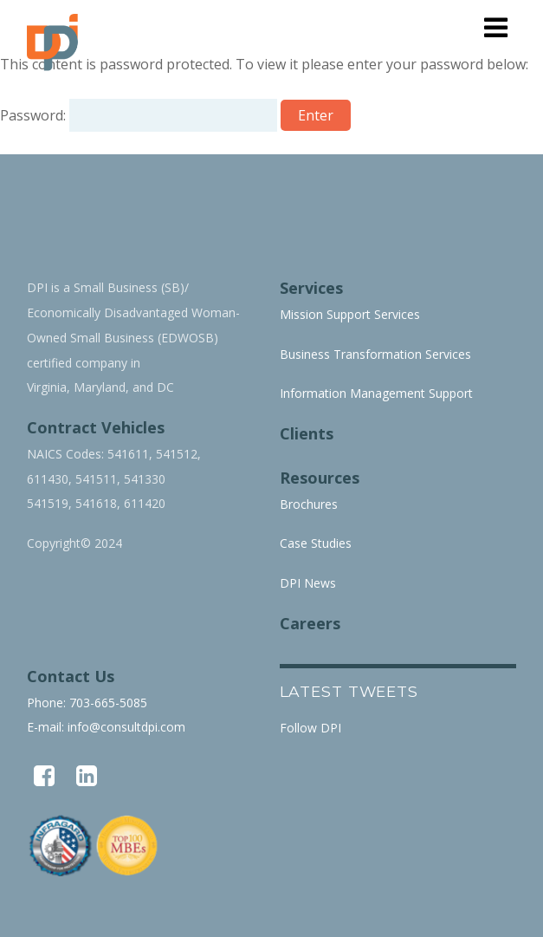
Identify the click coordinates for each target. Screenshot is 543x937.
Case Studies (316, 543)
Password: (138, 115)
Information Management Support (376, 393)
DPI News (308, 583)
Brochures (309, 504)
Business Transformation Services (375, 354)
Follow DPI (310, 727)
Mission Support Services (350, 314)
